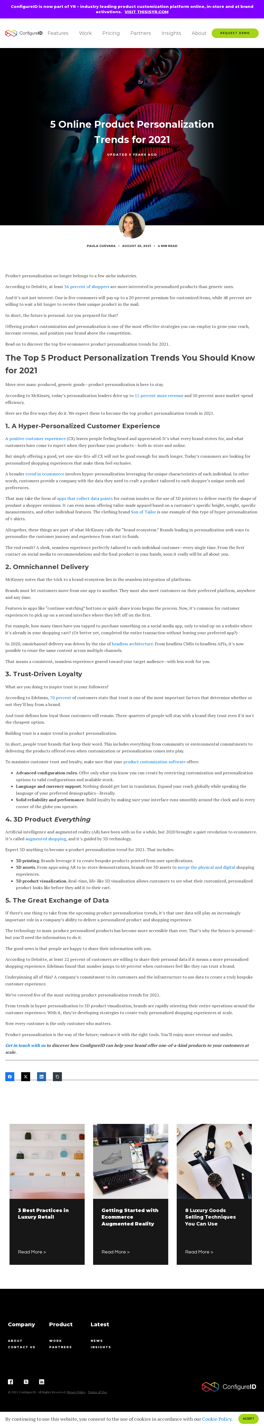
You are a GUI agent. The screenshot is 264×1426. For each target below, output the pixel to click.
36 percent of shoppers (86, 286)
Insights (171, 33)
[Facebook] (9, 1076)
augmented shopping (45, 839)
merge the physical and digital (206, 867)
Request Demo (235, 33)
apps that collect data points (85, 498)
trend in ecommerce (44, 474)
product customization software (154, 762)
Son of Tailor (143, 512)
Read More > (32, 1252)
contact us (21, 1347)
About (199, 33)
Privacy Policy (76, 1392)
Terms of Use (97, 1392)
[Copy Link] (57, 1076)
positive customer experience (37, 438)
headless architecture (132, 644)
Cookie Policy (216, 1419)
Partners (140, 33)
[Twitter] (25, 1076)
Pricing (111, 33)
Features (58, 33)
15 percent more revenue (159, 395)
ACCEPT (248, 1418)
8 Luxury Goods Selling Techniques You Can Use (210, 1217)
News (97, 1341)
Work (85, 33)
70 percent (60, 697)
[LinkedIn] (41, 1076)
